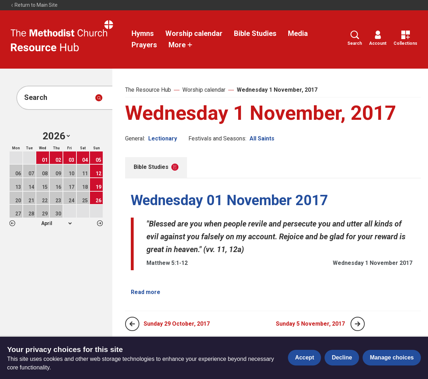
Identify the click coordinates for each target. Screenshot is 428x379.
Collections (405, 38)
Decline (342, 357)
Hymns (143, 33)
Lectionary (162, 138)
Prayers (144, 45)
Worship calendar (194, 33)
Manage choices (392, 357)
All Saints (262, 138)
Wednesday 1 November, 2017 (277, 89)
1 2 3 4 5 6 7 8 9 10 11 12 (56, 223)
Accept (304, 357)
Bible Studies (255, 33)
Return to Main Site (34, 5)
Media (298, 33)
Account (377, 38)
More (180, 45)
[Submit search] (98, 97)
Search (354, 38)
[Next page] (358, 324)
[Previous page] (132, 324)
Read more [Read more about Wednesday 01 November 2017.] (145, 292)
